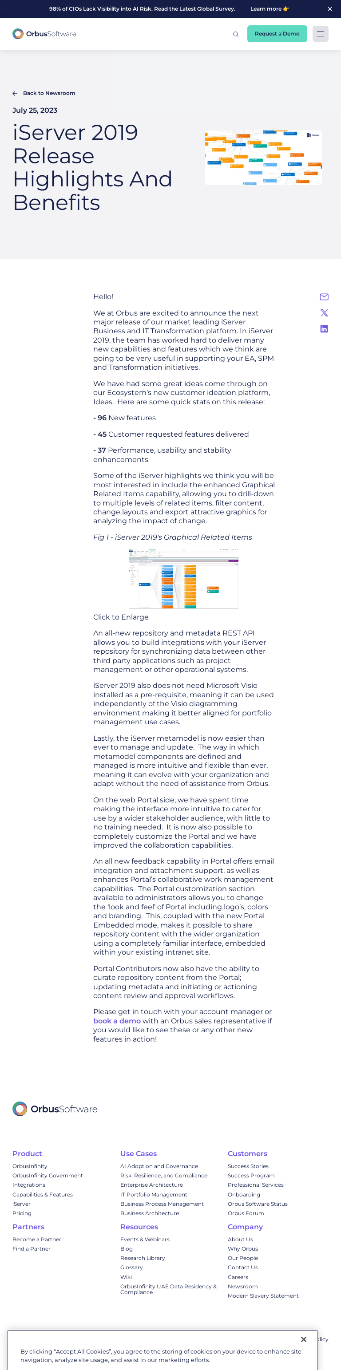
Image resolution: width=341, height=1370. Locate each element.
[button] (236, 33)
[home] (44, 33)
